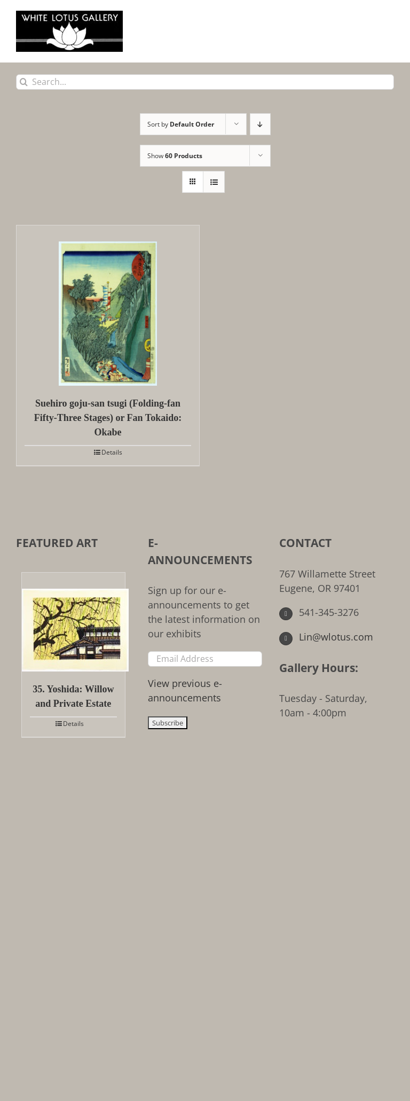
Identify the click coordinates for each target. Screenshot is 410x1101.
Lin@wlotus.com (326, 636)
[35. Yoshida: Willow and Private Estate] (73, 622)
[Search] (23, 82)
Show (174, 155)
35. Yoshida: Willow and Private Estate (73, 696)
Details (111, 452)
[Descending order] (260, 124)
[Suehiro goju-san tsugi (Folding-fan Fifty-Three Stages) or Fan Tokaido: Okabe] (108, 305)
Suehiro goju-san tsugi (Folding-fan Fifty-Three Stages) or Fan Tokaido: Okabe (108, 418)
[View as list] (213, 181)
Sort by (180, 124)
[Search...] (205, 82)
